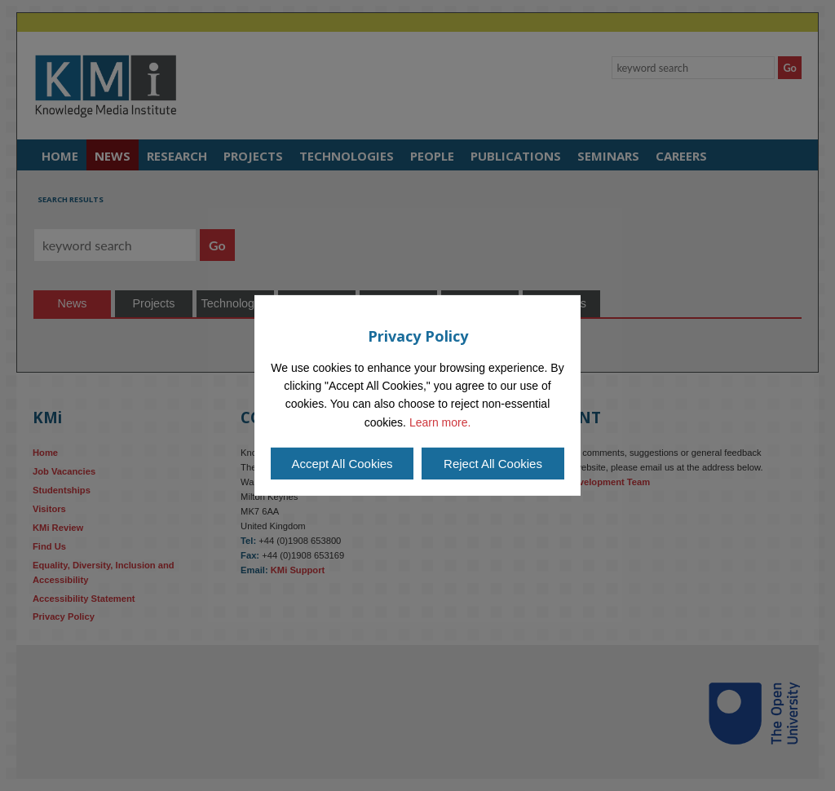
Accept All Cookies (341, 464)
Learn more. (440, 422)
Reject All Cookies (493, 464)
